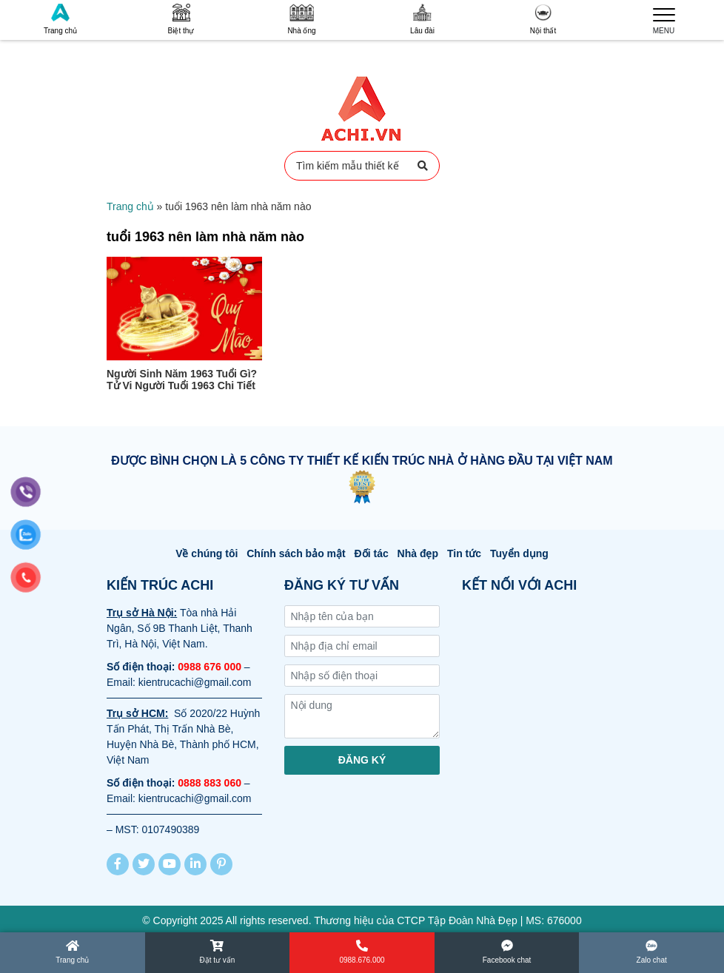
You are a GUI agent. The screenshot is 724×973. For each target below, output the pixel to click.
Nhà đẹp (418, 553)
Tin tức (464, 553)
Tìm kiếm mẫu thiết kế (362, 166)
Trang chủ (60, 19)
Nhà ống (301, 19)
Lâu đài (422, 19)
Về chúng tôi (206, 553)
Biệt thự (181, 19)
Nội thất (543, 19)
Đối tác (372, 553)
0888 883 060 (209, 783)
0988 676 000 (209, 667)
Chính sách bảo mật (296, 553)
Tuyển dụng (519, 553)
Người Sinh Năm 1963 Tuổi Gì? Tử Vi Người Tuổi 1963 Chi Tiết (182, 380)
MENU (664, 19)
